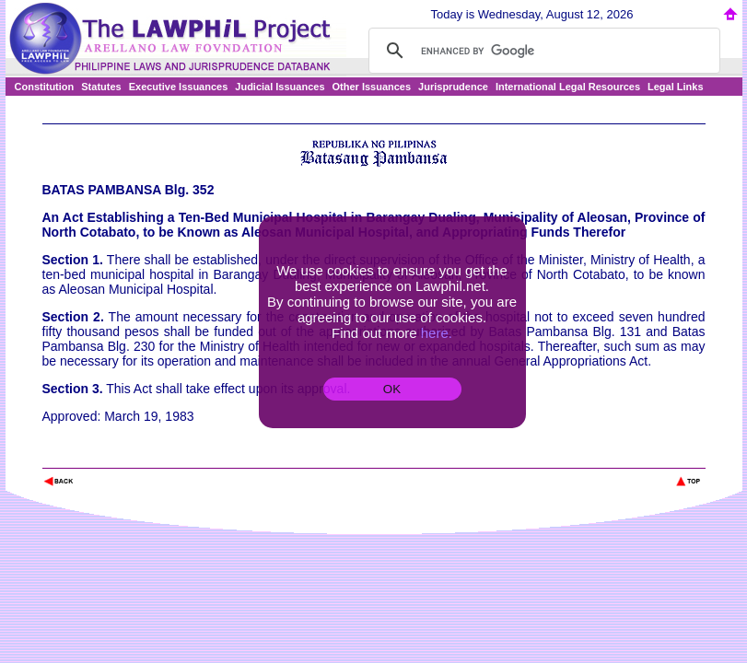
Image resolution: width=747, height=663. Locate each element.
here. (436, 333)
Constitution (45, 86)
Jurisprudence (453, 86)
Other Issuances (372, 86)
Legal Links (676, 86)
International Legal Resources (568, 86)
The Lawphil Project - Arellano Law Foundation (137, 456)
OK (392, 389)
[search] (541, 51)
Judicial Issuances (279, 86)
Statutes (101, 86)
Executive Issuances (178, 86)
